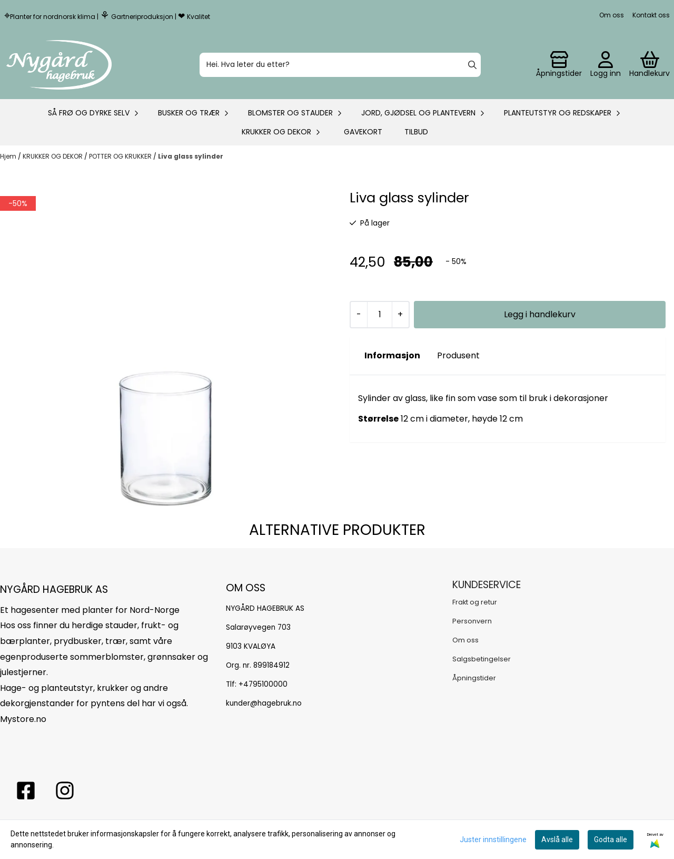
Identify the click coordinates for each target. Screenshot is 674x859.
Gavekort (363, 131)
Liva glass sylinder (190, 156)
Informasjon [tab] (392, 355)
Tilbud (416, 131)
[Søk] (340, 65)
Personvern (472, 621)
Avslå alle (557, 839)
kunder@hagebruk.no (264, 703)
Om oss (611, 15)
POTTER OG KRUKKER (121, 156)
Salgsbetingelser (481, 659)
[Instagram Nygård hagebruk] (64, 790)
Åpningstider (474, 677)
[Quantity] (379, 314)
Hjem (9, 156)
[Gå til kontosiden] (559, 65)
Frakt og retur (474, 602)
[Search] (472, 64)
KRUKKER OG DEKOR (53, 156)
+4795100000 (263, 684)
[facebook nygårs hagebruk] (25, 790)
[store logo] (59, 65)
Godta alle (610, 839)
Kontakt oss (651, 15)
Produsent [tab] (458, 355)
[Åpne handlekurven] (649, 65)
